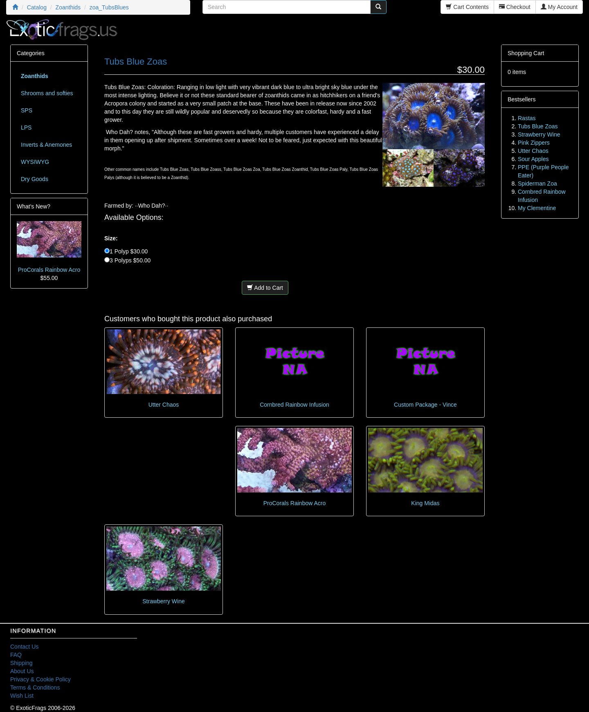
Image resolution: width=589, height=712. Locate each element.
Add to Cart (265, 287)
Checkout (515, 7)
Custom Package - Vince (425, 404)
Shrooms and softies (47, 93)
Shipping (21, 663)
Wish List (22, 695)
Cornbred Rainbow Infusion (294, 404)
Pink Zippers (534, 142)
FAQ (16, 655)
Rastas (527, 118)
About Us (22, 671)
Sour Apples (533, 159)
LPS (26, 127)
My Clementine (537, 208)
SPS (26, 110)
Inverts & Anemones (46, 144)
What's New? (33, 206)
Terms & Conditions (35, 687)
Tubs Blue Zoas (538, 126)
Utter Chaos (163, 404)
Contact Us (24, 646)
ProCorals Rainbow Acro (294, 503)
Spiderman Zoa (537, 183)
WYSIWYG (35, 162)
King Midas (425, 503)
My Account (559, 7)
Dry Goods (34, 179)
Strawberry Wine (163, 601)
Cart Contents (467, 7)
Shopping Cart (526, 53)
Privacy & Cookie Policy (40, 679)
